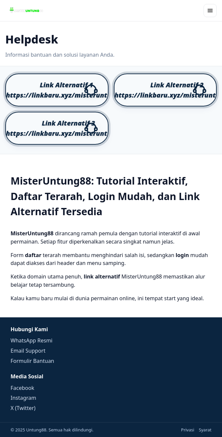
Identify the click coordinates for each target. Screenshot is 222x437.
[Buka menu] (210, 10)
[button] (57, 89)
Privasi (187, 430)
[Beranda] (26, 10)
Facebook (22, 388)
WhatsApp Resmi (31, 340)
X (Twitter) (23, 408)
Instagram (23, 397)
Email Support (28, 350)
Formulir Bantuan (32, 360)
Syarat (205, 430)
